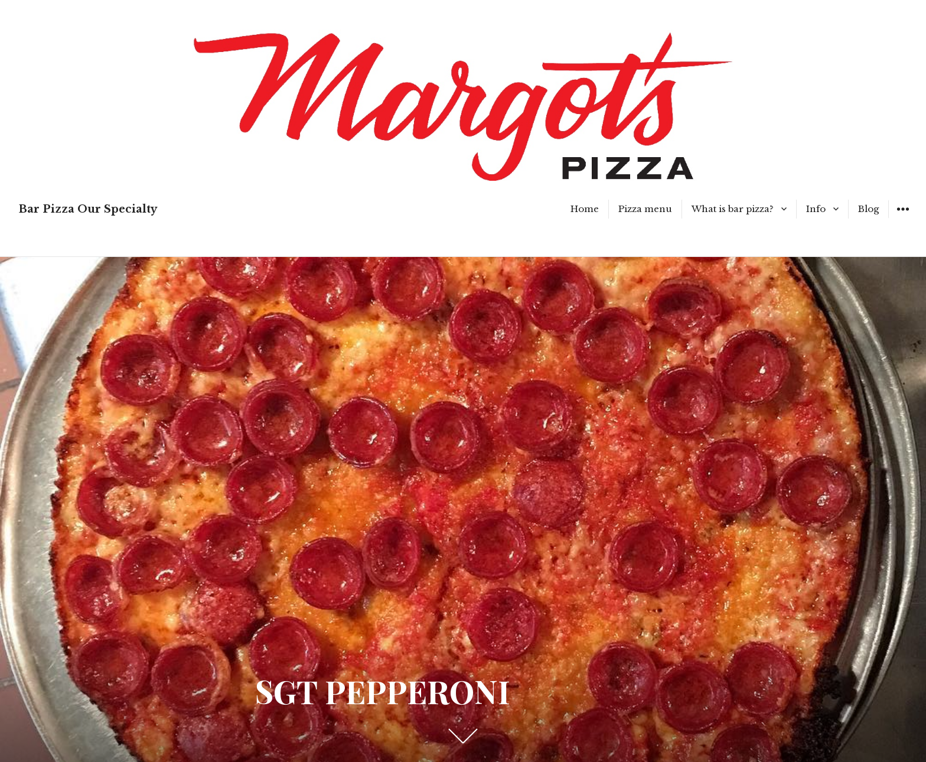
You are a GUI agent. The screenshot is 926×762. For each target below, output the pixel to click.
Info (816, 208)
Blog (868, 208)
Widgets (903, 218)
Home (584, 208)
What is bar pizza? (733, 208)
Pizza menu (645, 208)
